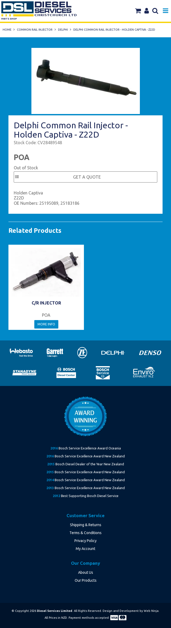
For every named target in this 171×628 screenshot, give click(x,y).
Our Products (86, 580)
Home (7, 29)
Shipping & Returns (85, 525)
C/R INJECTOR (46, 303)
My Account (85, 549)
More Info (46, 324)
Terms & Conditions (85, 533)
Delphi (63, 29)
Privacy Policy (85, 541)
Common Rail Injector (35, 29)
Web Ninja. (151, 610)
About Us (85, 572)
